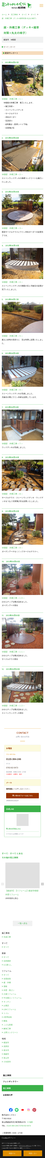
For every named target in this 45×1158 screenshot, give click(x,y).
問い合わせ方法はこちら (13, 828)
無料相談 (9, 789)
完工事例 (7, 1088)
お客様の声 (8, 1094)
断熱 (5, 1021)
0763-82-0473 (12, 768)
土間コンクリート (11, 1032)
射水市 (6, 1050)
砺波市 (6, 1042)
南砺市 (6, 1054)
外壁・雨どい (9, 990)
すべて (6, 947)
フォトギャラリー (10, 1081)
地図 (31, 1122)
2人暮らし (8, 965)
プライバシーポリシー (25, 1145)
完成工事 (7, 937)
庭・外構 (7, 982)
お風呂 (6, 1006)
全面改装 (7, 979)
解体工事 (7, 1029)
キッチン (7, 1002)
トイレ (6, 1013)
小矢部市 (7, 1062)
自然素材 (7, 961)
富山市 (6, 1058)
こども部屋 (8, 1025)
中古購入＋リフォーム (13, 998)
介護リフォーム (10, 994)
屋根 (5, 986)
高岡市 (6, 1046)
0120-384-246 (13, 759)
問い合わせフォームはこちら (22, 795)
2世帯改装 (8, 1017)
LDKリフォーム (10, 1009)
